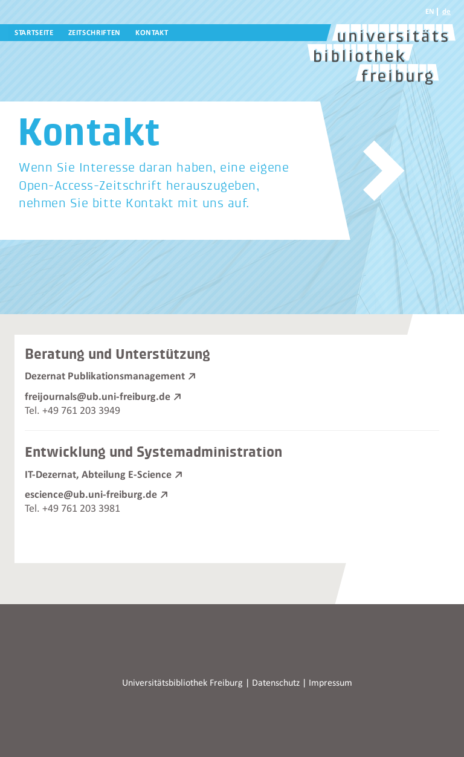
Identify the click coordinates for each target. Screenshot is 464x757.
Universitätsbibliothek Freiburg (182, 683)
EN (429, 12)
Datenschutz (276, 683)
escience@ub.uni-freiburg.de (91, 494)
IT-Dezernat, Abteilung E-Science (98, 474)
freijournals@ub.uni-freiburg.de (97, 396)
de (446, 12)
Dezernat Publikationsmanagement (105, 376)
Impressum (330, 683)
